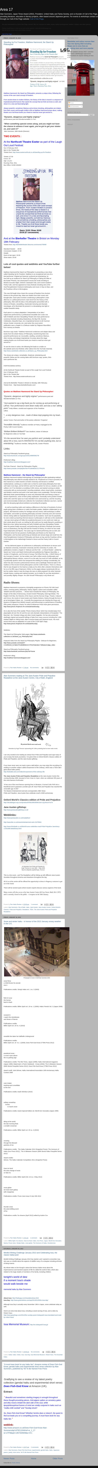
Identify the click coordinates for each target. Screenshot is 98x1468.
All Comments (74, 106)
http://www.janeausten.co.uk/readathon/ (17, 818)
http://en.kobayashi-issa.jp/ (39, 1324)
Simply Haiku (21, 1243)
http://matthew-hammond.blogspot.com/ (17, 462)
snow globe (28, 1243)
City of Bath (21, 907)
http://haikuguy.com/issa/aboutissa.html (25, 1298)
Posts (71, 103)
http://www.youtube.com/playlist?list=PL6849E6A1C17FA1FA (24, 468)
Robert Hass (49, 1354)
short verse (16, 1452)
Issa (22, 1354)
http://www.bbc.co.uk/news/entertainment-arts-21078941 (22, 822)
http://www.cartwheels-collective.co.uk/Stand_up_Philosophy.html (25, 351)
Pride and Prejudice (16, 909)
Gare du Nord (28, 1241)
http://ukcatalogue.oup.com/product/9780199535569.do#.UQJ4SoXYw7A (28, 802)
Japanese (56, 1450)
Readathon (25, 909)
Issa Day (27, 1354)
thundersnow (52, 1243)
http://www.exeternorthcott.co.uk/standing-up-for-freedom (32, 152)
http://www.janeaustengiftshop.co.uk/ (16, 810)
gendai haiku (44, 1450)
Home (33, 1458)
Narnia (6, 1243)
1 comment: (34, 904)
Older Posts (58, 1458)
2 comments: (35, 1447)
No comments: (34, 667)
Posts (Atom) (16, 1462)
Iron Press (40, 1241)
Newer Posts (9, 1458)
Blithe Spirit (11, 1241)
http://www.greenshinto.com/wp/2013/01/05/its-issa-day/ (29, 1300)
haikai (10, 1354)
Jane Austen (34, 907)
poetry (10, 1452)
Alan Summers (13, 907)
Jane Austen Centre (45, 907)
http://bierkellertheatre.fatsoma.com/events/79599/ (29, 244)
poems (6, 1452)
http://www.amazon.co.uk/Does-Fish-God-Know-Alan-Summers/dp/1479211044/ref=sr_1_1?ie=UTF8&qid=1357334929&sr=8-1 (25, 1430)
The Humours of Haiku (40, 1243)
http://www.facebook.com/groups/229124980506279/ (21, 455)
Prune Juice (12, 1243)
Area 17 (6, 9)
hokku (19, 1354)
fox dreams (19, 1241)
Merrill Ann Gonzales (55, 1241)
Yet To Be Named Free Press (29, 1452)
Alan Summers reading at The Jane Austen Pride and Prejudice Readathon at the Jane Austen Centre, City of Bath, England (29, 677)
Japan (46, 1241)
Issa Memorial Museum (38, 1354)
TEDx (31, 909)
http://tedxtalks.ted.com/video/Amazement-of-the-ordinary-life (24, 772)
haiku (27, 907)
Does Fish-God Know (24, 1450)
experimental (36, 1450)
